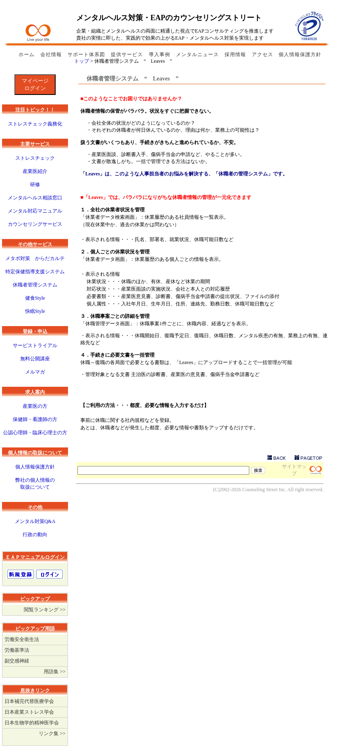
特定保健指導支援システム (35, 271)
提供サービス (128, 54)
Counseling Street (260, 489)
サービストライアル (35, 345)
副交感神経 (17, 661)
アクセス (262, 54)
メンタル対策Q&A (35, 521)
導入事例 (160, 54)
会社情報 (51, 54)
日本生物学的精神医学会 (32, 723)
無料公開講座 (35, 359)
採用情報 (236, 54)
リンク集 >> (52, 733)
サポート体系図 (87, 54)
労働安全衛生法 (22, 639)
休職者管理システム (35, 285)
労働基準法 (17, 650)
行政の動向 (35, 534)
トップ (81, 61)
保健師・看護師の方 (35, 419)
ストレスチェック (35, 158)
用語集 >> (55, 671)
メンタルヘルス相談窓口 (35, 198)
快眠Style (35, 311)
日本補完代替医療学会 (29, 701)
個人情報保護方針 (300, 54)
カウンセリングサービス (35, 224)
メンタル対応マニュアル (35, 211)
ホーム (27, 54)
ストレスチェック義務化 (35, 124)
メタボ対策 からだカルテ (35, 258)
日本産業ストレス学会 (29, 712)
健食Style (35, 298)
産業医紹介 (35, 171)
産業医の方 (35, 406)
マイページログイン (35, 84)
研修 (35, 184)
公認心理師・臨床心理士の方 (35, 432)
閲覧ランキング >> (45, 610)
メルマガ (35, 372)
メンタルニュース (198, 54)
